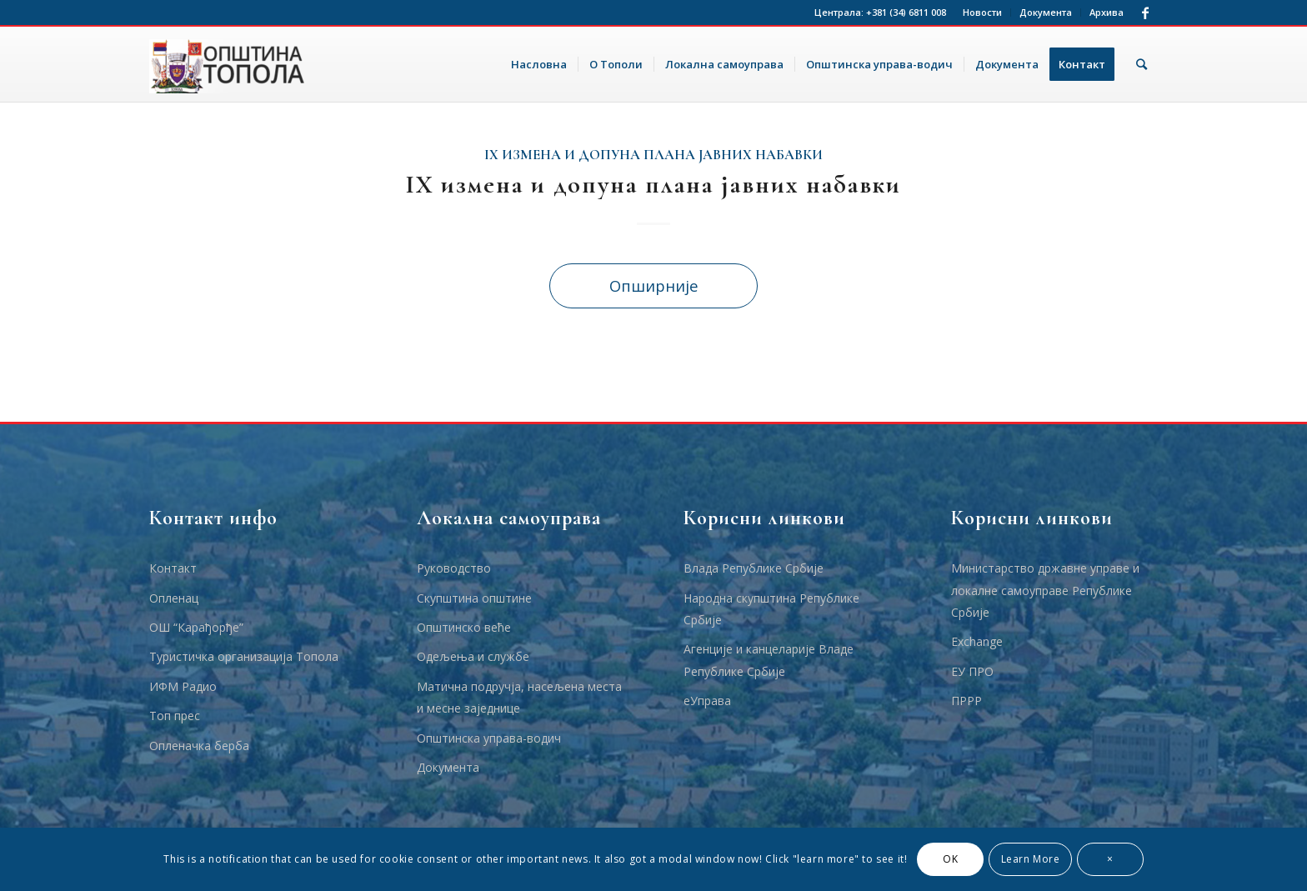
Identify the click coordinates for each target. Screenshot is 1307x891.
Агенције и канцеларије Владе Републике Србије (769, 659)
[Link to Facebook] (1145, 12)
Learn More (1030, 859)
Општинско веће (464, 627)
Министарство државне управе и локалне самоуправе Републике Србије (1045, 590)
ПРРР (966, 700)
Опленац (173, 598)
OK (950, 859)
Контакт (173, 568)
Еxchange (977, 641)
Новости (982, 12)
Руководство (454, 568)
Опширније (654, 285)
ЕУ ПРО (972, 671)
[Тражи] (1141, 64)
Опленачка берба (199, 745)
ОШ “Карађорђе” (196, 627)
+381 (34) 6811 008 (906, 12)
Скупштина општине (474, 598)
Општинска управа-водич (489, 738)
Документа (1045, 12)
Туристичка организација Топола (243, 656)
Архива (1106, 12)
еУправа (707, 700)
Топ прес (174, 715)
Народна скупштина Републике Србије (771, 609)
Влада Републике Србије (754, 568)
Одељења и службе (473, 656)
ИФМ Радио (183, 686)
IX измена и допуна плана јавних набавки (653, 155)
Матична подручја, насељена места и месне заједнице (519, 697)
